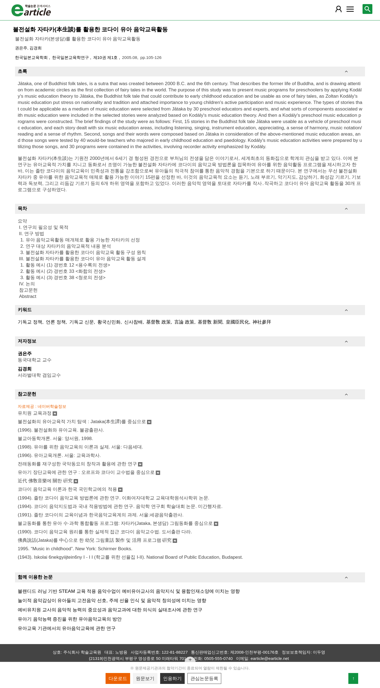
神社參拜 (262, 322)
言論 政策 (184, 322)
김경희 (35, 48)
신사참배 (133, 322)
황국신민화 (109, 322)
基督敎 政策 (158, 322)
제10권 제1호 (106, 57)
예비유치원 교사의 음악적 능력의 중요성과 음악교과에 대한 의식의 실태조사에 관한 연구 (110, 609)
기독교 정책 (30, 322)
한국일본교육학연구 (71, 57)
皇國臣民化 (237, 322)
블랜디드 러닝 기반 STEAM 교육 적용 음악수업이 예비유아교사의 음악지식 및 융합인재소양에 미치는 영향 (129, 591)
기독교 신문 (81, 322)
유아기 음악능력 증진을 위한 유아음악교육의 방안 (70, 619)
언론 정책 (56, 322)
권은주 (21, 48)
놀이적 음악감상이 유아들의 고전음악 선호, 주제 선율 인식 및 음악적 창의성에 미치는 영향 (112, 600)
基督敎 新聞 (210, 322)
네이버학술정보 (52, 406)
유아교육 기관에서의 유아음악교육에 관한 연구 (67, 628)
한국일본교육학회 (32, 57)
